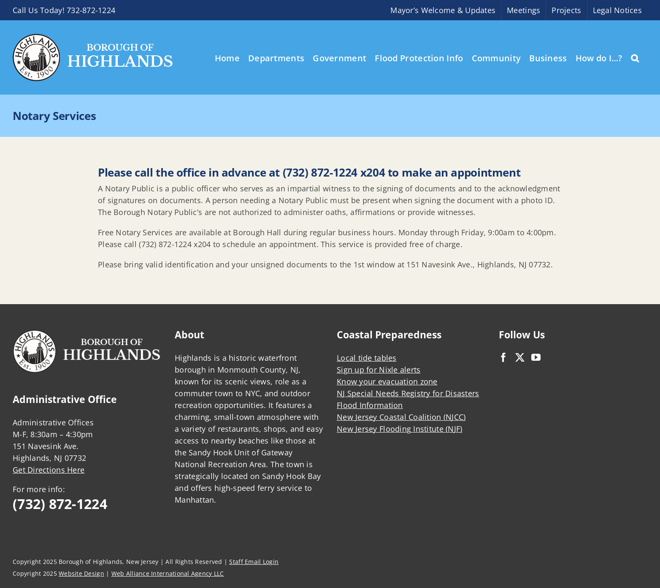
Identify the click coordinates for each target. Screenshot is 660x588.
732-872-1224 (91, 10)
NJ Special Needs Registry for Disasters (408, 393)
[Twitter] (520, 357)
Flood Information (370, 405)
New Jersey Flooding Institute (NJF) (399, 429)
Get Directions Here (48, 470)
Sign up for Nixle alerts (378, 370)
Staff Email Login (254, 562)
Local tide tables (367, 358)
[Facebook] (503, 357)
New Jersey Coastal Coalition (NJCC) (401, 417)
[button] (635, 57)
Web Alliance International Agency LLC (167, 573)
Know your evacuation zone (387, 381)
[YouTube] (536, 357)
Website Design (81, 573)
